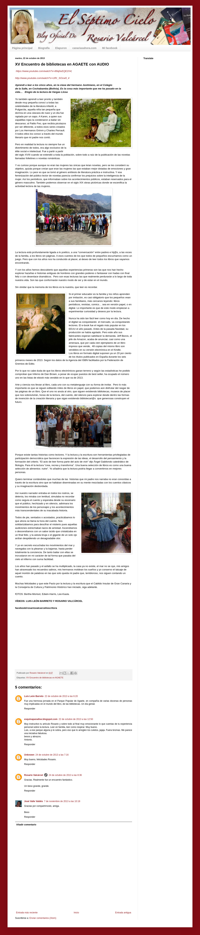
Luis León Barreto (34, 696)
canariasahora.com (84, 48)
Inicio (76, 912)
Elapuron (61, 48)
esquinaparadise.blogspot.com (41, 719)
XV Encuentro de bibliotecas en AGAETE (44, 677)
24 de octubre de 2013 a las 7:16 (51, 754)
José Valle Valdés (33, 801)
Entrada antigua (123, 912)
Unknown (29, 754)
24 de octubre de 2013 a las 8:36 (65, 775)
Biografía (44, 48)
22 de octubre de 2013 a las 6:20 (61, 696)
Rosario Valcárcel (33, 775)
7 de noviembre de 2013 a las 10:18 (62, 801)
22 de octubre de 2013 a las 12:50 (76, 719)
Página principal (22, 48)
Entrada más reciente (27, 912)
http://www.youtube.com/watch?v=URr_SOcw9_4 (42, 78)
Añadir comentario (26, 824)
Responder (29, 708)
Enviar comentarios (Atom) (42, 918)
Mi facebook (109, 48)
